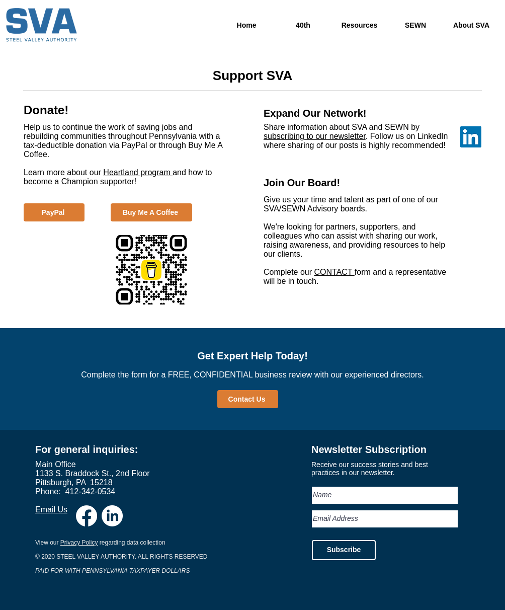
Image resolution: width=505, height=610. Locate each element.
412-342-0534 (90, 491)
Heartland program (138, 172)
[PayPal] (54, 212)
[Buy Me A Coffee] (151, 212)
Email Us (51, 509)
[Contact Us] (247, 399)
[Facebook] (86, 515)
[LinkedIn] (112, 515)
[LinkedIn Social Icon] (470, 136)
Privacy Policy (79, 542)
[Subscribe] (344, 550)
